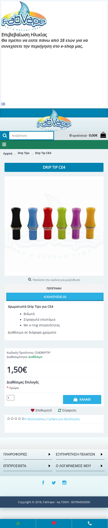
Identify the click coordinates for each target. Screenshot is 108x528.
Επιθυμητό (44, 410)
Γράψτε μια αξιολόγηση (63, 419)
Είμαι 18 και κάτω (53, 53)
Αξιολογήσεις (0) (55, 297)
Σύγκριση (69, 410)
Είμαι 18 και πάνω (18, 53)
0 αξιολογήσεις (35, 419)
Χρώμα (14, 388)
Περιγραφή (54, 288)
